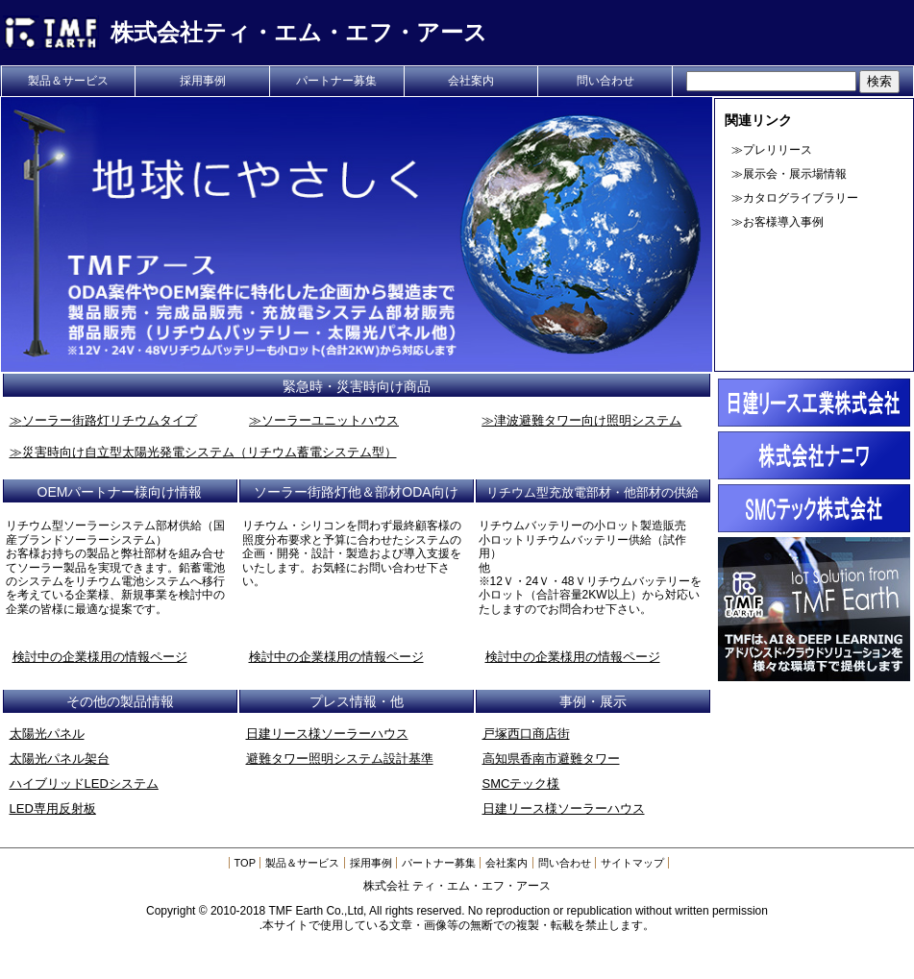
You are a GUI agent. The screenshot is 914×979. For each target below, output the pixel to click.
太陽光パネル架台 (60, 758)
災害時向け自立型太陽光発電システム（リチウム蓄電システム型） (209, 452)
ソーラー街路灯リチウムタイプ (109, 420)
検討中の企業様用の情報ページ (99, 656)
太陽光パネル (47, 733)
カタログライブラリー (800, 198)
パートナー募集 (336, 80)
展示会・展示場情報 (795, 174)
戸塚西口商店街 (526, 733)
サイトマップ (632, 863)
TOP (245, 863)
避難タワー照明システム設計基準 (339, 758)
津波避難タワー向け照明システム (587, 420)
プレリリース (777, 150)
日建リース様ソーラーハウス (327, 733)
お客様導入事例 (783, 222)
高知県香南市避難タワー (551, 758)
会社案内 (471, 80)
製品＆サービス (68, 80)
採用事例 (203, 80)
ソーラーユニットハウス (330, 420)
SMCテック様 (521, 783)
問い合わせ (605, 80)
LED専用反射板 (53, 808)
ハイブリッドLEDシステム (84, 783)
